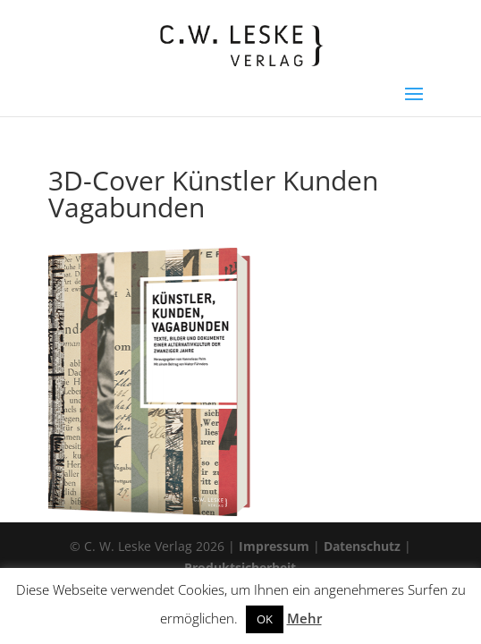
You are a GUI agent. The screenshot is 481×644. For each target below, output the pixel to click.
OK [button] (265, 619)
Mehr (304, 618)
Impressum (274, 546)
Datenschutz (362, 546)
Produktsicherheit (240, 567)
